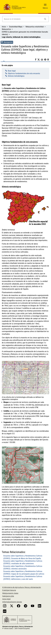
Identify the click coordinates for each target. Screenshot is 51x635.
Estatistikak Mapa (15, 27)
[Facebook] (36, 60)
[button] (45, 5)
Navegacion (7, 42)
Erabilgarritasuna (9, 590)
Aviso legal (6, 599)
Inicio (4, 27)
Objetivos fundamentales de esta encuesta (24, 73)
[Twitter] (39, 59)
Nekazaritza (6, 29)
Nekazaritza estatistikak (35, 27)
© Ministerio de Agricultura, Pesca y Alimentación (21, 587)
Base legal (12, 71)
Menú (45, 8)
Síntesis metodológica (16, 76)
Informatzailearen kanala (12, 602)
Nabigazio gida (8, 596)
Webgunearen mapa (10, 593)
